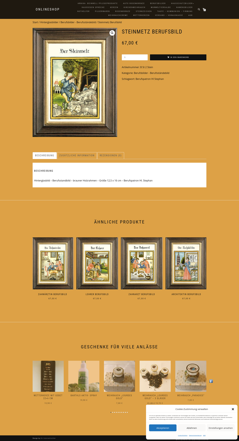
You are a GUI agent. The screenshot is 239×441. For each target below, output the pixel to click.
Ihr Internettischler (48, 436)
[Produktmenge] (135, 57)
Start (35, 22)
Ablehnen (192, 427)
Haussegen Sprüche (93, 7)
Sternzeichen (144, 11)
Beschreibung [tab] (44, 155)
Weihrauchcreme (118, 15)
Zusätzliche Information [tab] (77, 155)
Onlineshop (48, 9)
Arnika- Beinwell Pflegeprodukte (98, 3)
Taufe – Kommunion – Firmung (175, 11)
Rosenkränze (122, 11)
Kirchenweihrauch (135, 7)
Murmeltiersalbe (161, 7)
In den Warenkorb (179, 57)
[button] (232, 409)
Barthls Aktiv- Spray (84, 393)
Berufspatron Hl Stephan (150, 79)
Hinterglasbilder (49, 22)
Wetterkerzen (141, 15)
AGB (204, 435)
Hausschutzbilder (182, 3)
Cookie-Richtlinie (182, 435)
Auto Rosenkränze (134, 3)
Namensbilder (184, 7)
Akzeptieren (162, 427)
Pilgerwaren (102, 11)
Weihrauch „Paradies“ (190, 393)
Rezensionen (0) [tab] (111, 155)
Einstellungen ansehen (221, 427)
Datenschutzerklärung (195, 435)
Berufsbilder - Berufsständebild (78, 22)
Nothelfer (83, 11)
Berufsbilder (158, 3)
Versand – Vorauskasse (169, 15)
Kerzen (114, 7)
